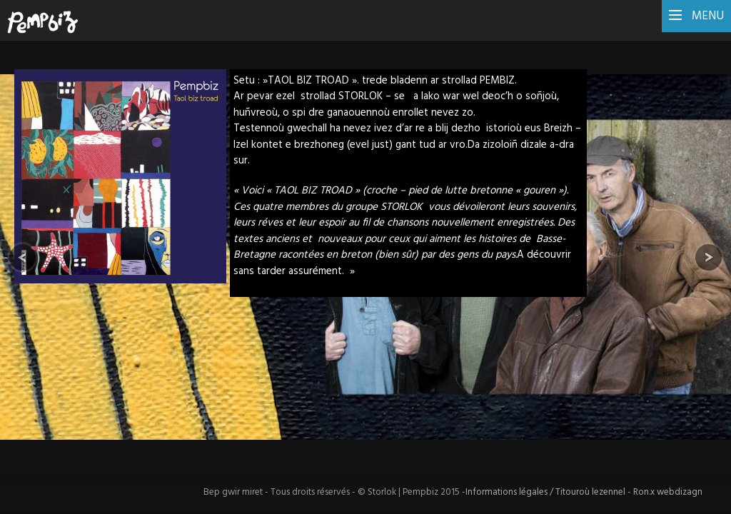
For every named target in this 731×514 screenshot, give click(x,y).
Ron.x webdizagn (667, 492)
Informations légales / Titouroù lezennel (546, 492)
